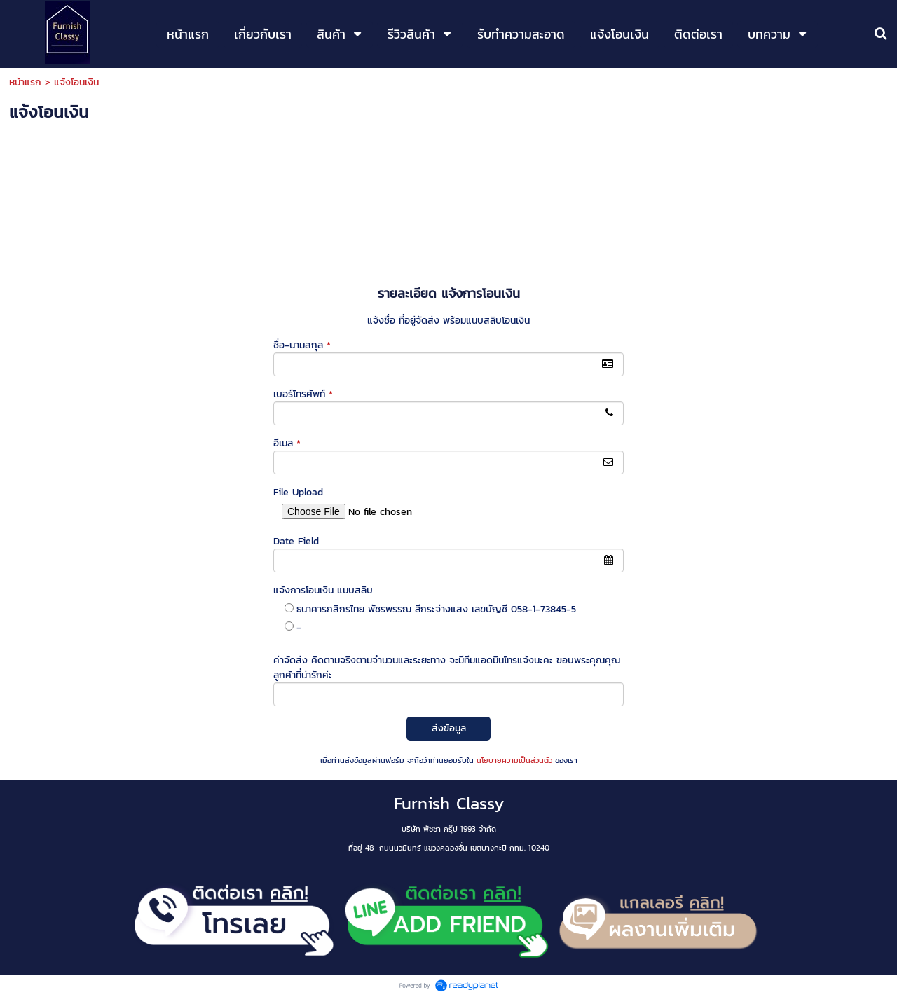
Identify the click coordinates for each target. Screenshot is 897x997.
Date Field (296, 541)
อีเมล (287, 443)
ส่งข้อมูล (449, 728)
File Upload (298, 492)
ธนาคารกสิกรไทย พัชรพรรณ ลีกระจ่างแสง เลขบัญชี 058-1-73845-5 (436, 609)
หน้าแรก (25, 82)
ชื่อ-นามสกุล (302, 345)
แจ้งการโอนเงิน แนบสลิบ (323, 590)
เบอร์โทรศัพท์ (303, 394)
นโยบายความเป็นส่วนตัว (514, 760)
